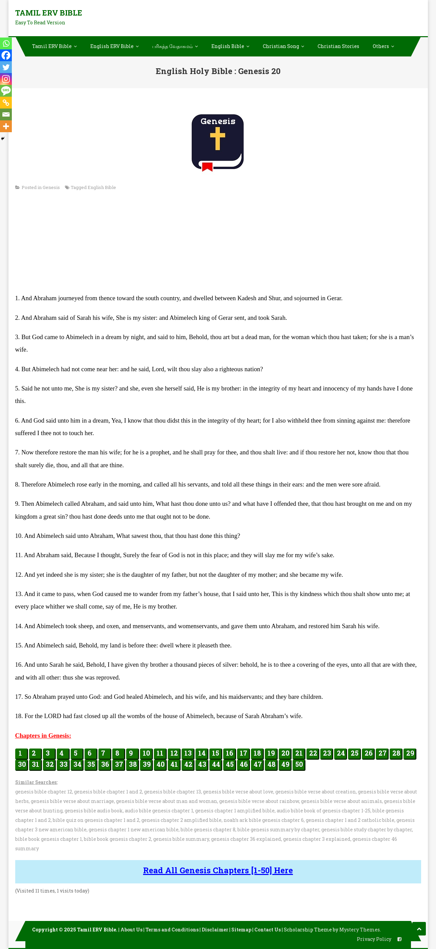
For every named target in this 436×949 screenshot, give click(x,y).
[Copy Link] (6, 103)
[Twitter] (6, 67)
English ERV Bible (112, 46)
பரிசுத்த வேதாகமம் (172, 46)
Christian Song (281, 46)
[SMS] (6, 91)
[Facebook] (6, 55)
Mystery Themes (359, 929)
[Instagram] (6, 79)
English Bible (227, 46)
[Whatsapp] (6, 43)
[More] (6, 126)
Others (381, 46)
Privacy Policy (374, 939)
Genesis (51, 187)
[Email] (6, 114)
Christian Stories (338, 46)
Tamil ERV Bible (48, 13)
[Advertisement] (218, 244)
